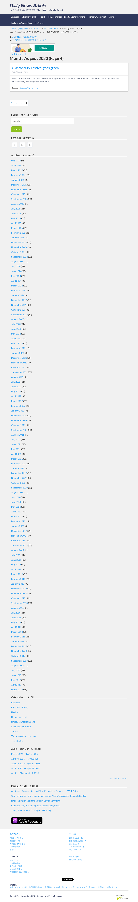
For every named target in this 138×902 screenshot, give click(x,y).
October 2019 (18, 540)
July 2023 (15, 324)
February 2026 (18, 175)
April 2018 (16, 627)
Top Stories (39, 23)
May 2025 (16, 218)
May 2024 (16, 276)
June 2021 (16, 444)
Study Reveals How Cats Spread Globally (31, 810)
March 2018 (17, 631)
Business (15, 17)
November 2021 (19, 420)
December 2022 (19, 357)
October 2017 (18, 656)
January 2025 (17, 237)
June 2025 (16, 213)
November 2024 (19, 247)
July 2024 (15, 266)
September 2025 (19, 199)
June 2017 (16, 675)
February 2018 (18, 636)
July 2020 (15, 497)
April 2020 (16, 511)
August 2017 (17, 665)
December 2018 (19, 588)
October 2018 (18, 598)
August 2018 (17, 608)
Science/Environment (97, 17)
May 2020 (16, 506)
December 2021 (19, 415)
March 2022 (17, 401)
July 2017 (15, 670)
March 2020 (17, 516)
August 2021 (17, 434)
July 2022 (15, 381)
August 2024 (17, 261)
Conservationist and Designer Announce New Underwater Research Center (48, 796)
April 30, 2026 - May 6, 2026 (24, 758)
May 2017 (16, 680)
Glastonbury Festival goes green (35, 68)
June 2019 (16, 559)
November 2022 (19, 362)
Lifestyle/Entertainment (74, 17)
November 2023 (19, 305)
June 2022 (16, 386)
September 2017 (19, 660)
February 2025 (18, 232)
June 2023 (16, 329)
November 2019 (19, 535)
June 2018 (16, 617)
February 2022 (18, 406)
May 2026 (16, 160)
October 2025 (18, 194)
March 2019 (17, 574)
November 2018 (19, 593)
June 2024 (16, 271)
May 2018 (16, 622)
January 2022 (17, 410)
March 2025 (17, 228)
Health (42, 17)
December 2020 (19, 473)
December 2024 (19, 242)
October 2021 (18, 425)
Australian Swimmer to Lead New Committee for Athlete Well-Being (44, 791)
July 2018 (15, 612)
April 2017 (16, 684)
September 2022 (19, 372)
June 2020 (16, 502)
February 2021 (18, 463)
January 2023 (17, 353)
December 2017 (19, 646)
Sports (111, 17)
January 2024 (17, 295)
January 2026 (17, 180)
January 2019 (17, 583)
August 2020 (17, 492)
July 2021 (15, 439)
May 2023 (16, 333)
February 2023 (18, 348)
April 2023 (16, 338)
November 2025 (19, 189)
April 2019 (16, 569)
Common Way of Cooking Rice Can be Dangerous (35, 805)
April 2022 (16, 396)
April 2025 (16, 223)
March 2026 (17, 170)
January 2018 (17, 641)
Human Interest (55, 17)
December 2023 (19, 300)
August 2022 (17, 377)
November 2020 (19, 478)
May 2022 (16, 391)
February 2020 (18, 521)
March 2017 (17, 689)
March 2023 (17, 343)
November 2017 (19, 651)
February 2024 (18, 290)
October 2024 (18, 252)
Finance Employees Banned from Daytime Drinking (35, 800)
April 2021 (16, 454)
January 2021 (17, 468)
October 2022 (18, 367)
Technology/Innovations (21, 23)
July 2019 (15, 555)
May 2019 (16, 564)
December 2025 (19, 184)
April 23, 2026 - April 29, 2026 (25, 763)
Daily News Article (28, 5)
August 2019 (17, 550)
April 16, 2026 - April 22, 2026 (25, 768)
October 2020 (18, 482)
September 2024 (19, 256)
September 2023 (19, 314)
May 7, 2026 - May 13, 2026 (24, 754)
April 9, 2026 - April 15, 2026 (25, 773)
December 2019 (19, 531)
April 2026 (16, 165)
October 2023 (18, 309)
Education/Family (29, 17)
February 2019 (18, 579)
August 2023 (17, 319)
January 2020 (17, 526)
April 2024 (16, 280)
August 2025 (17, 203)
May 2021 (16, 449)
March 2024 (17, 285)
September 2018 (19, 603)
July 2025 (15, 208)
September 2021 (19, 430)
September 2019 (19, 545)
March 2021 (17, 458)
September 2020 (19, 487)
